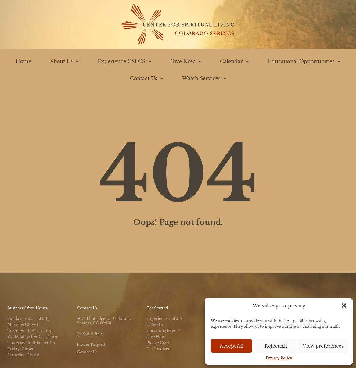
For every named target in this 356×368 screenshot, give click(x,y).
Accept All (231, 346)
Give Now (185, 61)
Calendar (234, 61)
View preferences (323, 346)
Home (23, 61)
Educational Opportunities (304, 61)
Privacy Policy (279, 358)
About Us (64, 61)
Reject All (275, 346)
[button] (344, 305)
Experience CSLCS (124, 61)
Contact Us (146, 78)
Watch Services (204, 78)
